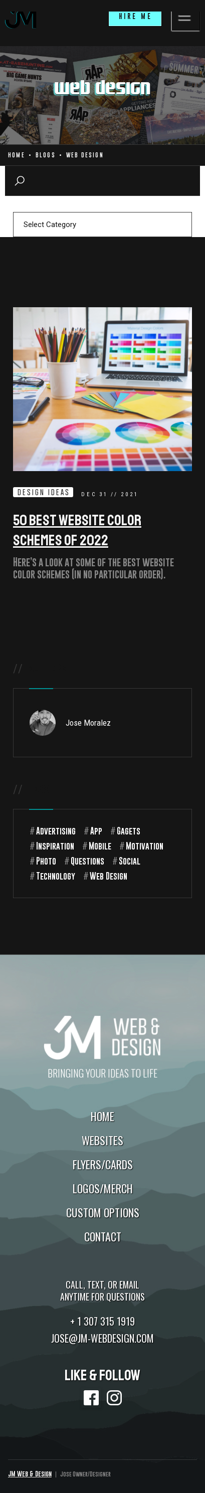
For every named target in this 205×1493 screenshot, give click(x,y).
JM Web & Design (30, 1473)
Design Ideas (44, 492)
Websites (102, 1140)
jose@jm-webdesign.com (102, 1338)
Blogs (46, 155)
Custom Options (102, 1212)
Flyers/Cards (103, 1164)
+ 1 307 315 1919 (102, 1321)
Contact (102, 1236)
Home (16, 155)
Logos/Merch (103, 1188)
